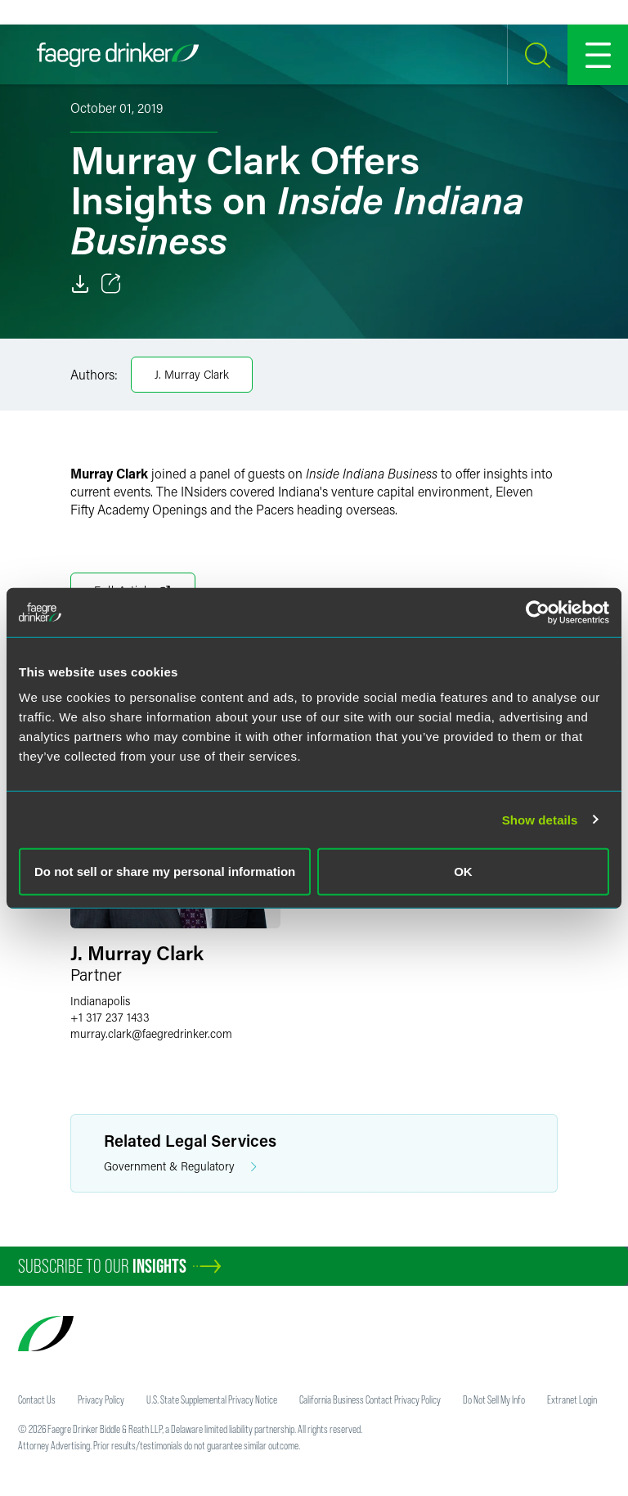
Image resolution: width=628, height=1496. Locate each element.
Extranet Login (572, 1399)
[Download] (80, 283)
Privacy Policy (101, 1399)
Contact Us (37, 1399)
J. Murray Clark (192, 374)
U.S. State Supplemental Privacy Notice (211, 1399)
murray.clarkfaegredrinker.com (151, 1033)
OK (463, 871)
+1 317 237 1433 (110, 1017)
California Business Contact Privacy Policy (370, 1399)
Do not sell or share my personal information (164, 871)
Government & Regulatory (180, 1166)
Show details (540, 819)
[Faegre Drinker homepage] (118, 55)
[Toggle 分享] (111, 283)
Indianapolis (100, 1001)
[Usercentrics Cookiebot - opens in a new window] (537, 612)
